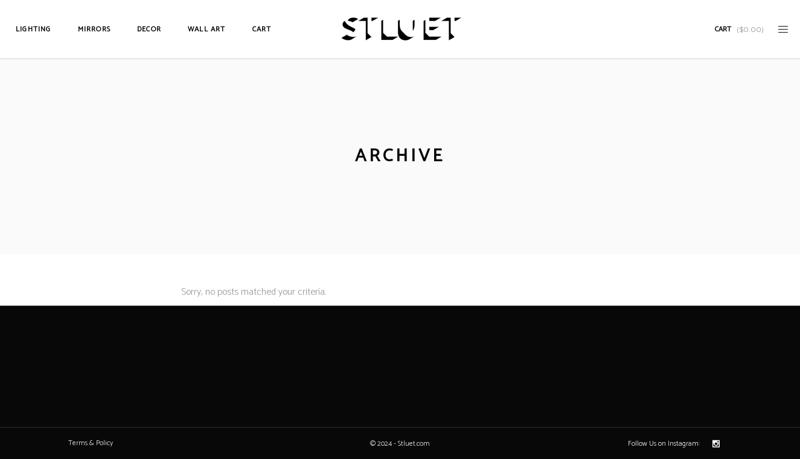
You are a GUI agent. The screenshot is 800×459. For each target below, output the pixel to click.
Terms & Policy (90, 443)
